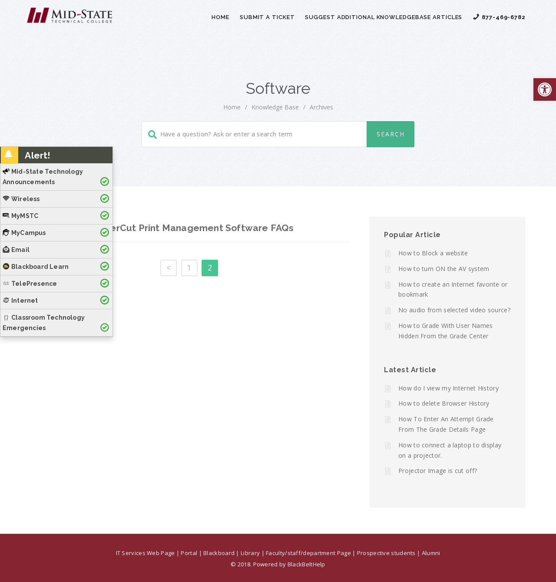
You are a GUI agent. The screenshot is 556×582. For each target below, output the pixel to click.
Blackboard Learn (36, 266)
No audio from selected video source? (454, 310)
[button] (544, 89)
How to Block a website (433, 253)
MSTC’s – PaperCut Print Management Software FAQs (172, 227)
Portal (189, 553)
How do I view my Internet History (448, 388)
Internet (20, 300)
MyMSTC (20, 215)
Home (220, 17)
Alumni (431, 553)
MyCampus (24, 232)
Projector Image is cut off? (437, 470)
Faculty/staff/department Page (308, 553)
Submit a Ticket (267, 17)
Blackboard (219, 553)
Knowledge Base (275, 107)
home (232, 107)
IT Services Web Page (145, 553)
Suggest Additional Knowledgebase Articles (383, 17)
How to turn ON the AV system (443, 269)
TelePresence (30, 283)
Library (250, 553)
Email (16, 249)
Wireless (21, 198)
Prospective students (386, 553)
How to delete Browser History (444, 403)
